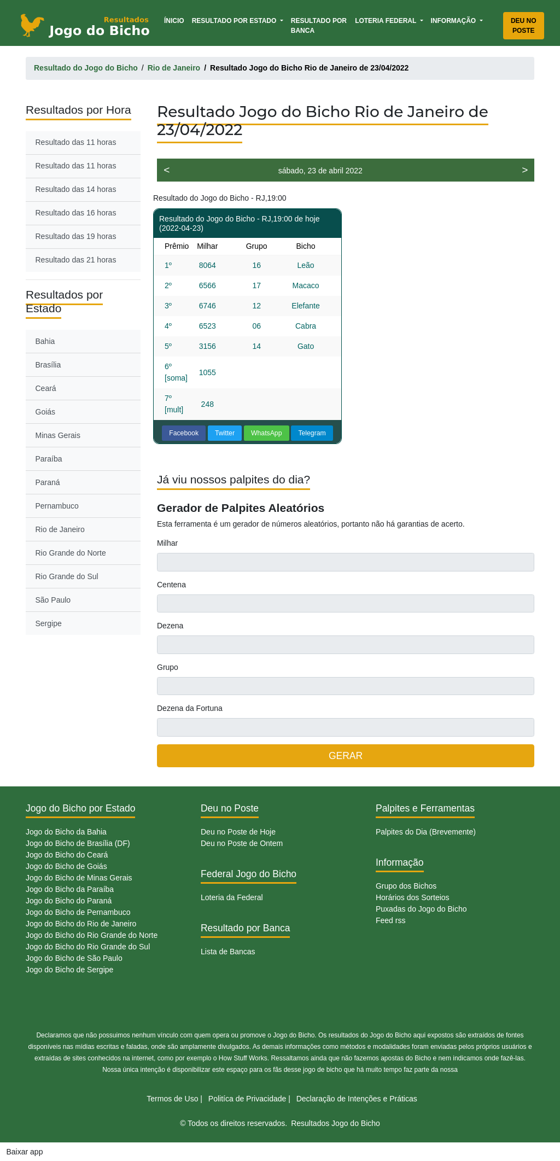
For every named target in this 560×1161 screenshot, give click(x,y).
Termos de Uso (172, 1098)
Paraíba (49, 458)
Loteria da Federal (232, 897)
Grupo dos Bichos (406, 886)
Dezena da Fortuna (190, 708)
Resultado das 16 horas (76, 212)
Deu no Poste (523, 25)
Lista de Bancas (228, 951)
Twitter (225, 433)
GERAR (346, 755)
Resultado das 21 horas (76, 259)
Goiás (46, 411)
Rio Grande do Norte (71, 553)
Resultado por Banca (319, 25)
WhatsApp (266, 433)
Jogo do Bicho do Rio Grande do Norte (92, 935)
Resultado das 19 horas (76, 236)
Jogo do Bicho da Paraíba (70, 889)
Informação (454, 21)
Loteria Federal (386, 21)
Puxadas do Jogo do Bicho (421, 909)
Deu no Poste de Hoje (238, 831)
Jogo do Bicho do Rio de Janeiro (81, 923)
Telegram (311, 433)
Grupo (167, 667)
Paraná (48, 482)
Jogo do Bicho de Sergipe (69, 969)
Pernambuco (57, 505)
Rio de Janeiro (60, 529)
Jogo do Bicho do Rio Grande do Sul (88, 946)
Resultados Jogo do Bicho (335, 1123)
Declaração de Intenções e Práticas (356, 1098)
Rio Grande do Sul (67, 576)
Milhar (167, 543)
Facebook (184, 433)
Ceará (46, 388)
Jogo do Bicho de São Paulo (74, 958)
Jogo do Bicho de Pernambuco (78, 912)
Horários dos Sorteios (413, 897)
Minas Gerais (58, 435)
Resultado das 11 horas (76, 142)
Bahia (45, 341)
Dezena (170, 625)
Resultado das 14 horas (76, 189)
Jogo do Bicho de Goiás (66, 866)
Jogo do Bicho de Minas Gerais (79, 877)
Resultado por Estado (235, 21)
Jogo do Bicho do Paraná (69, 900)
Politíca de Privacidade (247, 1098)
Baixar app (25, 1151)
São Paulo (53, 600)
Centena (171, 584)
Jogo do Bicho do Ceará (67, 854)
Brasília (48, 364)
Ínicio (176, 20)
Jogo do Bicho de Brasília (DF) (78, 843)
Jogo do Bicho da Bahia (66, 831)
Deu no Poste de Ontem (242, 843)
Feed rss (390, 920)
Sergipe (49, 623)
